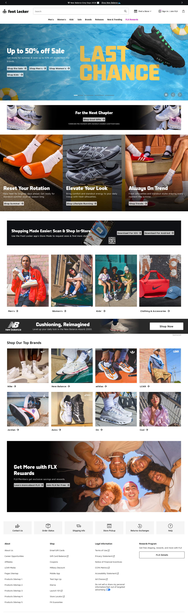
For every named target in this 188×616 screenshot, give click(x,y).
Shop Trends (138, 203)
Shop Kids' (15, 74)
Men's (51, 19)
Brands (88, 19)
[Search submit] (125, 11)
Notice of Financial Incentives (108, 562)
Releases (99, 19)
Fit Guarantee (56, 602)
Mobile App (55, 573)
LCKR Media (10, 567)
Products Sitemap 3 (13, 590)
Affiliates (9, 562)
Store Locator (57, 596)
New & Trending (114, 19)
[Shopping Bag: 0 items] (183, 11)
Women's (61, 19)
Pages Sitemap (11, 573)
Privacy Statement (105, 556)
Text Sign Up (55, 579)
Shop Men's (38, 68)
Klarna (53, 585)
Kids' (71, 19)
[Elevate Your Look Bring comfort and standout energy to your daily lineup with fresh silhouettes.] (94, 173)
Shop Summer (13, 203)
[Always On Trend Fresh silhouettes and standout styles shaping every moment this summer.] (156, 173)
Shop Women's (59, 68)
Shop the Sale (16, 68)
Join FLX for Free (58, 485)
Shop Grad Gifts (94, 119)
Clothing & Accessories (155, 311)
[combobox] (81, 11)
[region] (94, 2)
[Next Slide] (180, 94)
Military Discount (57, 567)
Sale (80, 19)
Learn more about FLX (28, 485)
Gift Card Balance (59, 556)
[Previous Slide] (173, 94)
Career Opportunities (14, 556)
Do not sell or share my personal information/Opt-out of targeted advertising (110, 587)
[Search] (81, 11)
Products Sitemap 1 (13, 579)
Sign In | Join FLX (168, 11)
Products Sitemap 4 (13, 596)
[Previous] (6, 2)
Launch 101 (56, 590)
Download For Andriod (159, 233)
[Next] (182, 2)
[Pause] (166, 94)
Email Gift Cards (57, 550)
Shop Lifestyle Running (81, 203)
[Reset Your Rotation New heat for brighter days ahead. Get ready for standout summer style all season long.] (31, 173)
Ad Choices (101, 579)
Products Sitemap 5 (13, 602)
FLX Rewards (132, 19)
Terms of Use (102, 550)
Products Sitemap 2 (13, 585)
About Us (9, 550)
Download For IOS (129, 233)
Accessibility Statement (107, 573)
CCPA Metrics (102, 567)
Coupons (54, 562)
